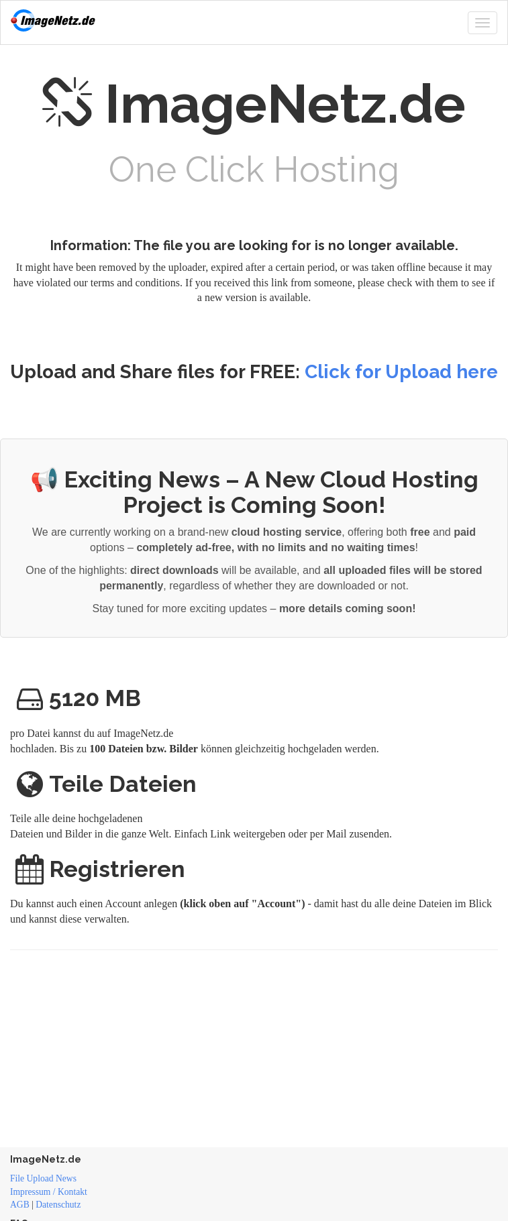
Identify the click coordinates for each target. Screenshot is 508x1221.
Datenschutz (58, 1205)
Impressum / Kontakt (48, 1192)
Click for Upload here (401, 372)
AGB (20, 1205)
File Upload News (43, 1178)
